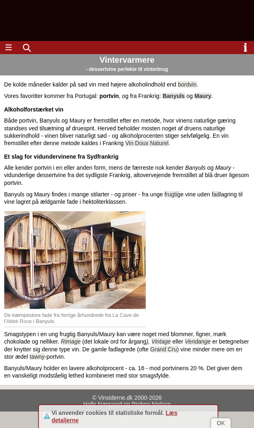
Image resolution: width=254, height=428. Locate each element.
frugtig (172, 194)
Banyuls (174, 96)
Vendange (198, 341)
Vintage (161, 341)
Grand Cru (163, 349)
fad (216, 194)
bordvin (187, 84)
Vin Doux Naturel (147, 143)
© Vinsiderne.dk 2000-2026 (127, 397)
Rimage (71, 341)
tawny (37, 356)
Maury (203, 96)
